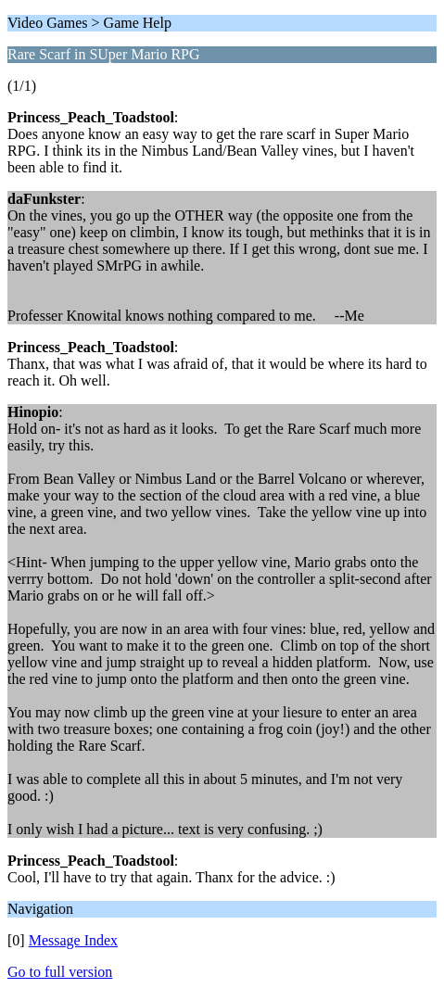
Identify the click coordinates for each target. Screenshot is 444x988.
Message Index (73, 940)
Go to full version (59, 972)
